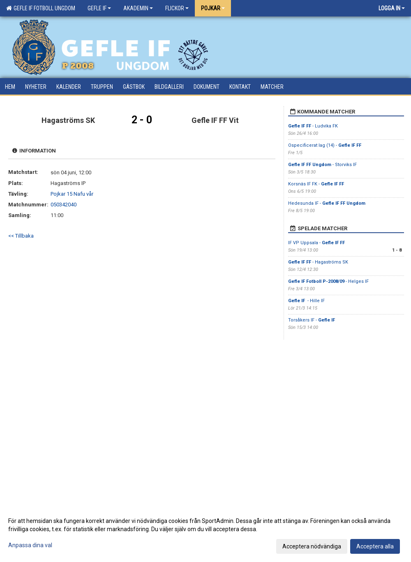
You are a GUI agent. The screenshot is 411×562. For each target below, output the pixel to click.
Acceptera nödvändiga (311, 546)
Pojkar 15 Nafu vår (72, 194)
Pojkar (213, 8)
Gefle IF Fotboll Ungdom (40, 8)
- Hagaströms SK (318, 262)
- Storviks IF (322, 164)
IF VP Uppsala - (316, 242)
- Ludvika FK (313, 126)
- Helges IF (328, 281)
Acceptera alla (375, 546)
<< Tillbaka (21, 236)
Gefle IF (99, 8)
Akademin (138, 8)
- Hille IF (307, 300)
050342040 (63, 204)
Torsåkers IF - (311, 320)
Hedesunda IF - (326, 203)
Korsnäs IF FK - (316, 184)
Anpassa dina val (30, 545)
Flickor (177, 8)
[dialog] (205, 533)
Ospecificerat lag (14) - (324, 145)
